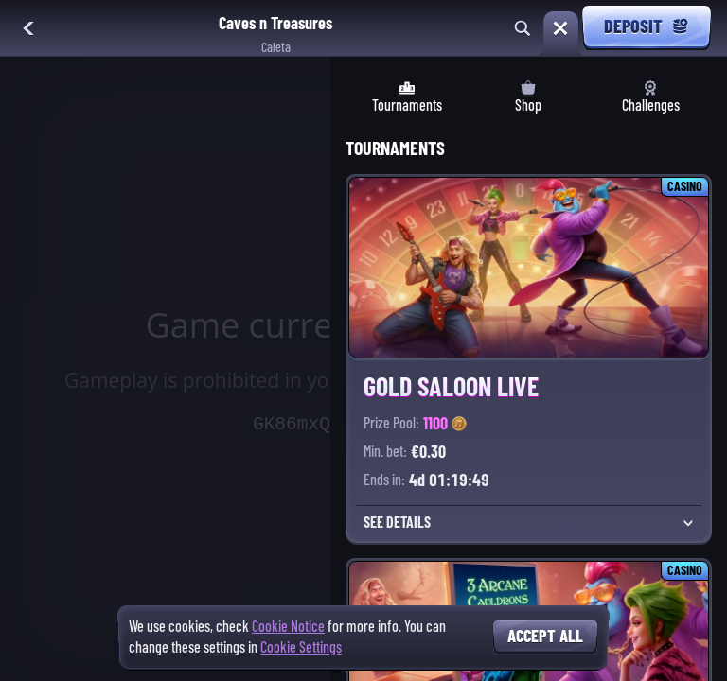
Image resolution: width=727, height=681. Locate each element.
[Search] (522, 28)
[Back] (28, 28)
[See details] (688, 523)
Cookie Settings (301, 647)
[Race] (560, 28)
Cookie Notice (288, 627)
